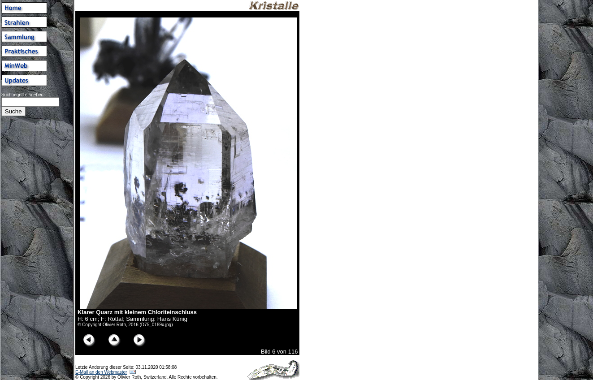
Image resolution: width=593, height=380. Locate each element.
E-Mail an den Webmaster (101, 372)
